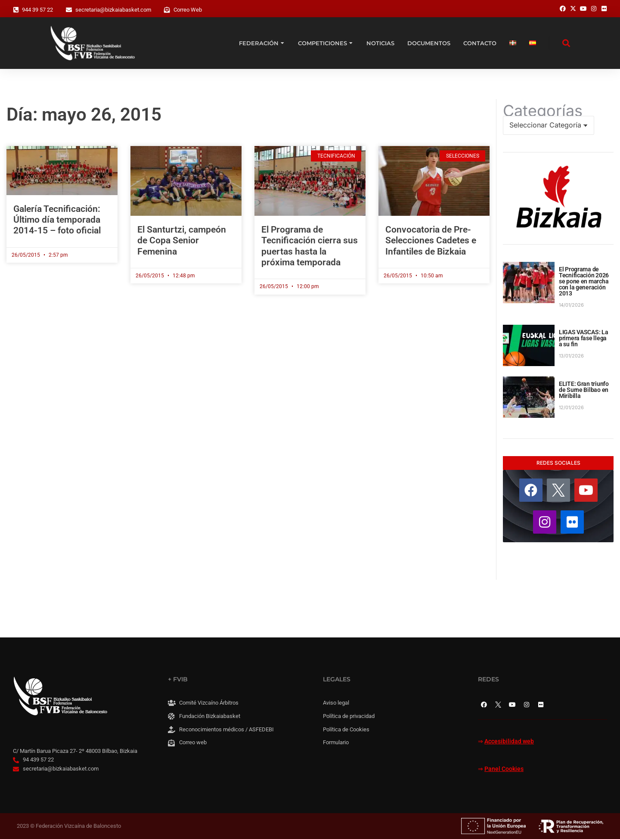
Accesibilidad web (509, 741)
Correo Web (188, 9)
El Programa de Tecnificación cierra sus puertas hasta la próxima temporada (309, 245)
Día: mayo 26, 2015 (83, 114)
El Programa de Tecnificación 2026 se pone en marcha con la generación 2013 (584, 281)
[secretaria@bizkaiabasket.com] (69, 10)
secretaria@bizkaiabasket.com (113, 9)
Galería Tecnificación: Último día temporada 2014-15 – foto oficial (57, 220)
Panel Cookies (504, 769)
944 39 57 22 (37, 9)
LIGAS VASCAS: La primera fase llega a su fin (583, 338)
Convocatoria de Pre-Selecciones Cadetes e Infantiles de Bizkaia (430, 240)
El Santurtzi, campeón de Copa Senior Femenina (181, 240)
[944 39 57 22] (16, 10)
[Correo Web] (167, 10)
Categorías (543, 111)
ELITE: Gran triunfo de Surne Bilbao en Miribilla (584, 389)
